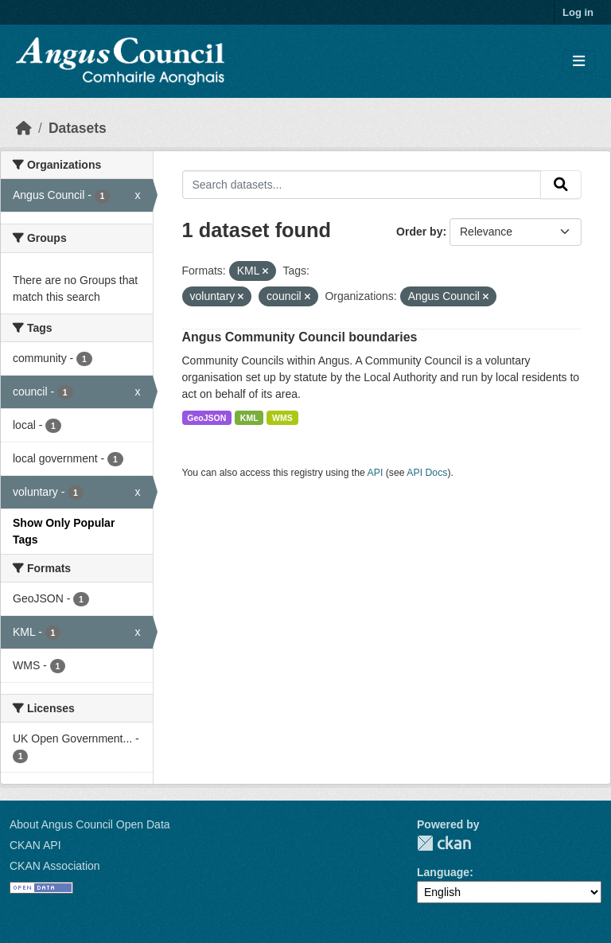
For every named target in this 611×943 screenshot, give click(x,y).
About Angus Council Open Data (90, 824)
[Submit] (561, 184)
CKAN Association (55, 865)
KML (249, 418)
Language (443, 872)
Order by (419, 231)
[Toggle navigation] (578, 61)
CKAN (444, 843)
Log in (577, 12)
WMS (282, 418)
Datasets (78, 128)
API (375, 472)
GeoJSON (206, 418)
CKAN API (35, 845)
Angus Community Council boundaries (300, 337)
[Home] (24, 128)
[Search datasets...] (362, 184)
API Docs (427, 472)
